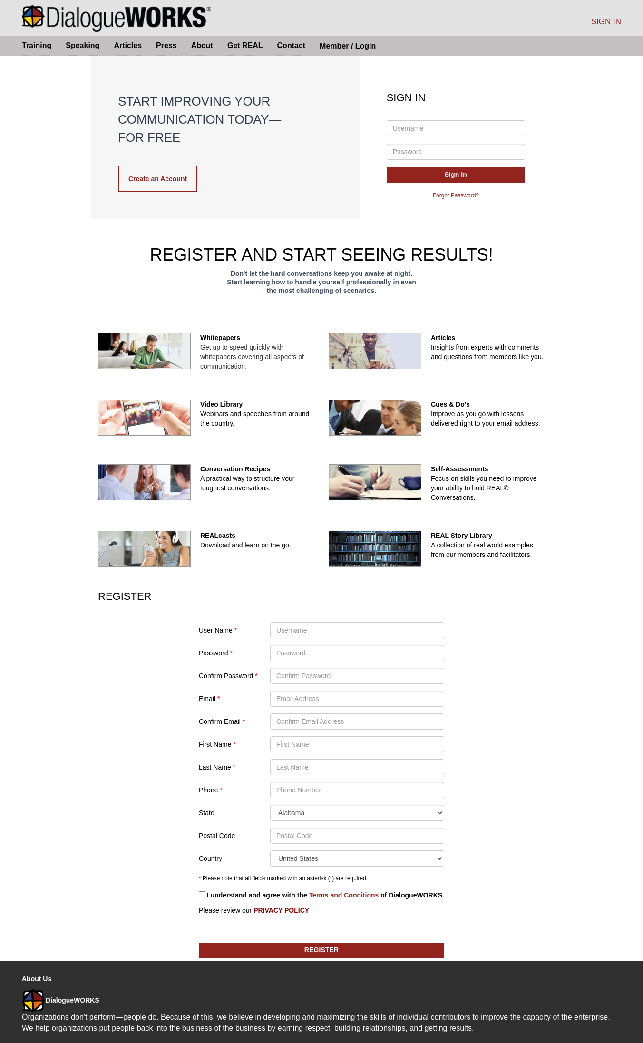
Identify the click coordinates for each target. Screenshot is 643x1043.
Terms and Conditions (344, 895)
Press (166, 45)
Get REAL (245, 45)
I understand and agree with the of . (321, 895)
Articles (128, 45)
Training (36, 45)
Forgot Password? (456, 195)
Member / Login (348, 46)
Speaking (82, 45)
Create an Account (157, 179)
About (202, 45)
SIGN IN (606, 21)
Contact (291, 45)
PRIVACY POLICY (281, 910)
